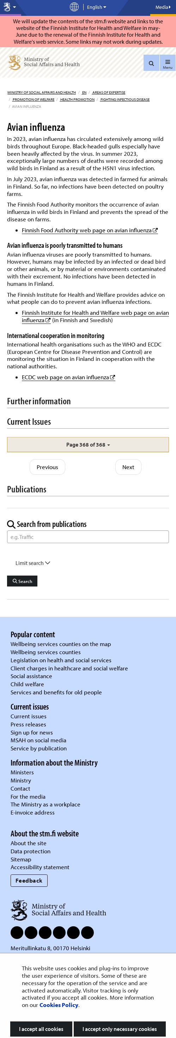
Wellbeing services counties (46, 652)
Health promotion (77, 99)
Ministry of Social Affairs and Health (41, 92)
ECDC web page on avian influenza (68, 377)
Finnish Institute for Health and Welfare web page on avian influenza (95, 316)
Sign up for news (32, 732)
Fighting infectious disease (125, 99)
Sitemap (21, 859)
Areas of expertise (108, 92)
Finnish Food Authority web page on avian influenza (90, 230)
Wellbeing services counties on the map (61, 643)
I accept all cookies (41, 1028)
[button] (88, 444)
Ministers (22, 772)
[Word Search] (88, 536)
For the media (28, 796)
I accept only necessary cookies (120, 1028)
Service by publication (39, 748)
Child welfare (27, 684)
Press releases (28, 724)
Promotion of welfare (33, 99)
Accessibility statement (40, 867)
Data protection (30, 851)
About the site (29, 843)
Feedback (29, 880)
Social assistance (31, 676)
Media (163, 7)
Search (22, 581)
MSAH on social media (38, 740)
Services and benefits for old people (56, 692)
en (83, 92)
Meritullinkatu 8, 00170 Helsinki (50, 948)
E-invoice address (33, 812)
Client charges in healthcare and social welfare (69, 668)
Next (128, 467)
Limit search (33, 562)
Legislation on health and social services (61, 660)
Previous (47, 467)
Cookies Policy (59, 1004)
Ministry (21, 780)
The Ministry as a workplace (45, 804)
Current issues (29, 716)
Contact (20, 788)
